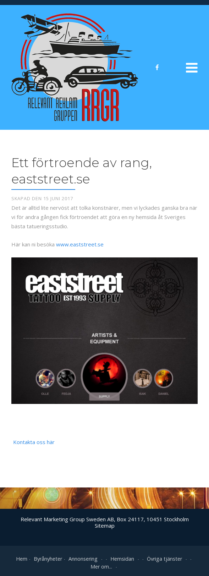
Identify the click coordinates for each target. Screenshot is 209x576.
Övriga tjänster (167, 558)
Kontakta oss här (34, 442)
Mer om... (104, 566)
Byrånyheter (48, 558)
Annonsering (86, 558)
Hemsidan (125, 558)
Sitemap (105, 525)
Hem (21, 558)
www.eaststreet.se (80, 244)
